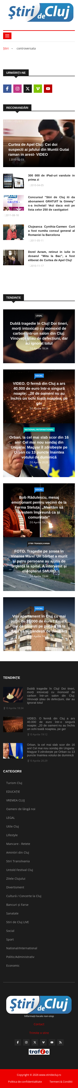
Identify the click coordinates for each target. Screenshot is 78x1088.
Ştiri (6, 48)
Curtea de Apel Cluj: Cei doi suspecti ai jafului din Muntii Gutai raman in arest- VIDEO (38, 149)
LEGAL (39, 315)
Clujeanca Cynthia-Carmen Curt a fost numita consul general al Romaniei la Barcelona (51, 230)
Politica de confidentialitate (25, 1081)
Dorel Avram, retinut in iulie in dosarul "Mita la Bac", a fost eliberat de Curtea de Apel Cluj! (51, 256)
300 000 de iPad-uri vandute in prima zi (51, 177)
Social (39, 375)
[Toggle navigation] (7, 36)
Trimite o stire (39, 1033)
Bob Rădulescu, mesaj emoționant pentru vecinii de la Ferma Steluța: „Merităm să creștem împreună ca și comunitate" (39, 507)
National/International (39, 429)
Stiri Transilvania (39, 543)
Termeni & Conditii (61, 1081)
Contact (39, 1024)
